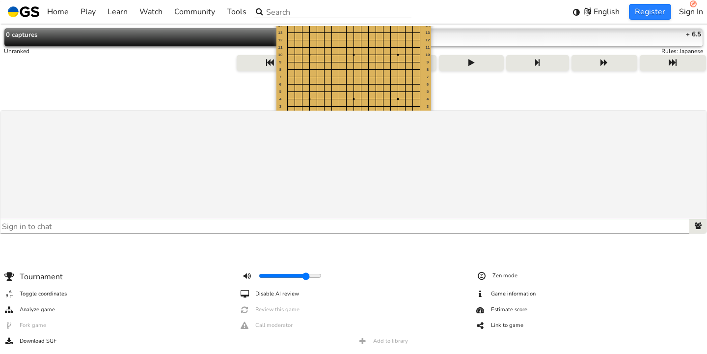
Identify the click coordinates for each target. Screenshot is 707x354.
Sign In (691, 11)
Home (38, 12)
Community (194, 11)
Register (650, 11)
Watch (151, 11)
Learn (118, 11)
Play (88, 11)
